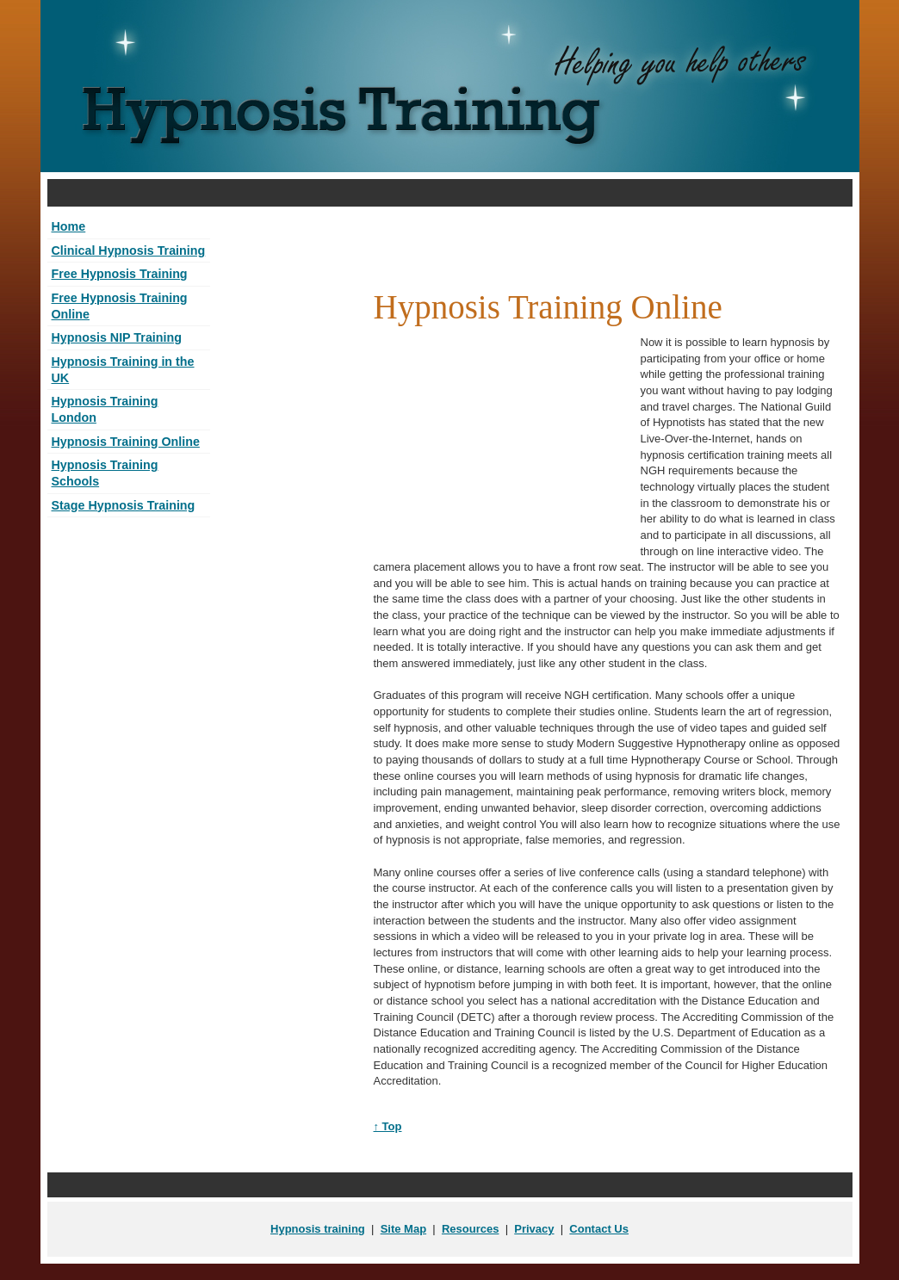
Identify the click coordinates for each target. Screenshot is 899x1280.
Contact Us (599, 1228)
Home (69, 226)
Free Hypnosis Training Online (120, 306)
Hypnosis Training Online (126, 441)
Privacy (534, 1228)
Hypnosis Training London (105, 409)
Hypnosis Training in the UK (123, 370)
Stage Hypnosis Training (123, 505)
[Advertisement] (449, 193)
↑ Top (388, 1126)
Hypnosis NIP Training (117, 337)
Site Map (403, 1228)
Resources (470, 1228)
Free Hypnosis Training (120, 274)
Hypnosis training (317, 1228)
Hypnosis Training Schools (105, 473)
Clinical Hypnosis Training (129, 250)
